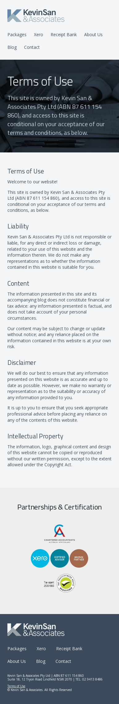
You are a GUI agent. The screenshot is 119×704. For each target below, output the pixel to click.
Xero (38, 34)
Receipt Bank (64, 34)
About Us (93, 34)
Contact (32, 47)
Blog (12, 47)
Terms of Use (16, 686)
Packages (17, 34)
